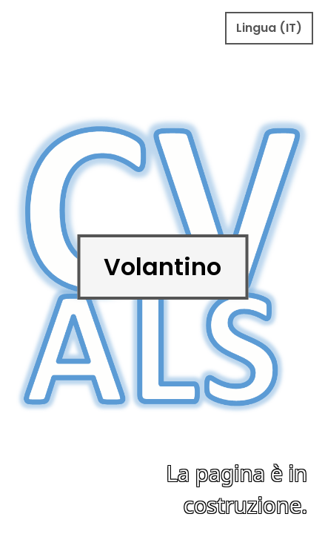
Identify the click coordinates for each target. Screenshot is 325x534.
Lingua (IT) (269, 27)
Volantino (162, 266)
